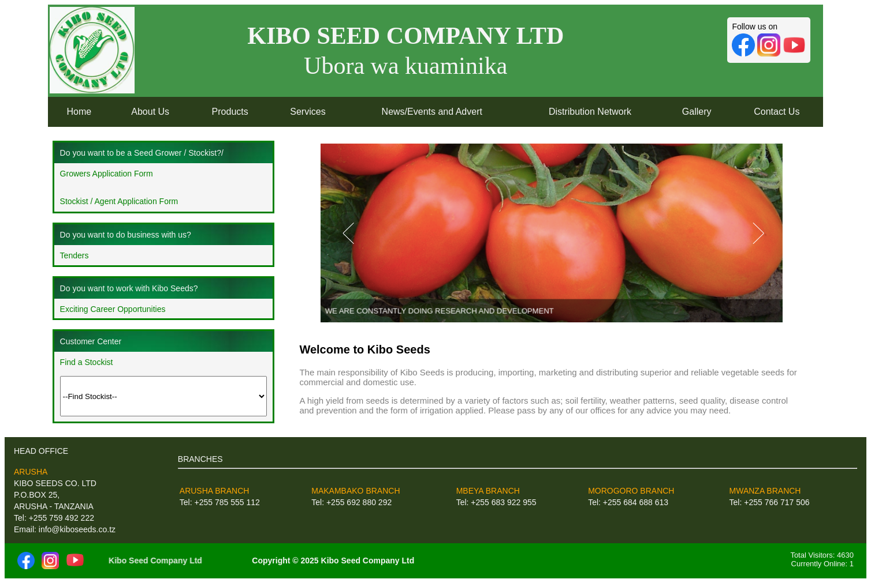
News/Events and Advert (432, 111)
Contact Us (776, 111)
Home (79, 111)
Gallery (697, 111)
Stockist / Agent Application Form (119, 201)
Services (307, 111)
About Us (150, 111)
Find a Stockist (86, 362)
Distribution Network (590, 111)
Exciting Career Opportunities (113, 309)
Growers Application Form (106, 173)
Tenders (74, 255)
